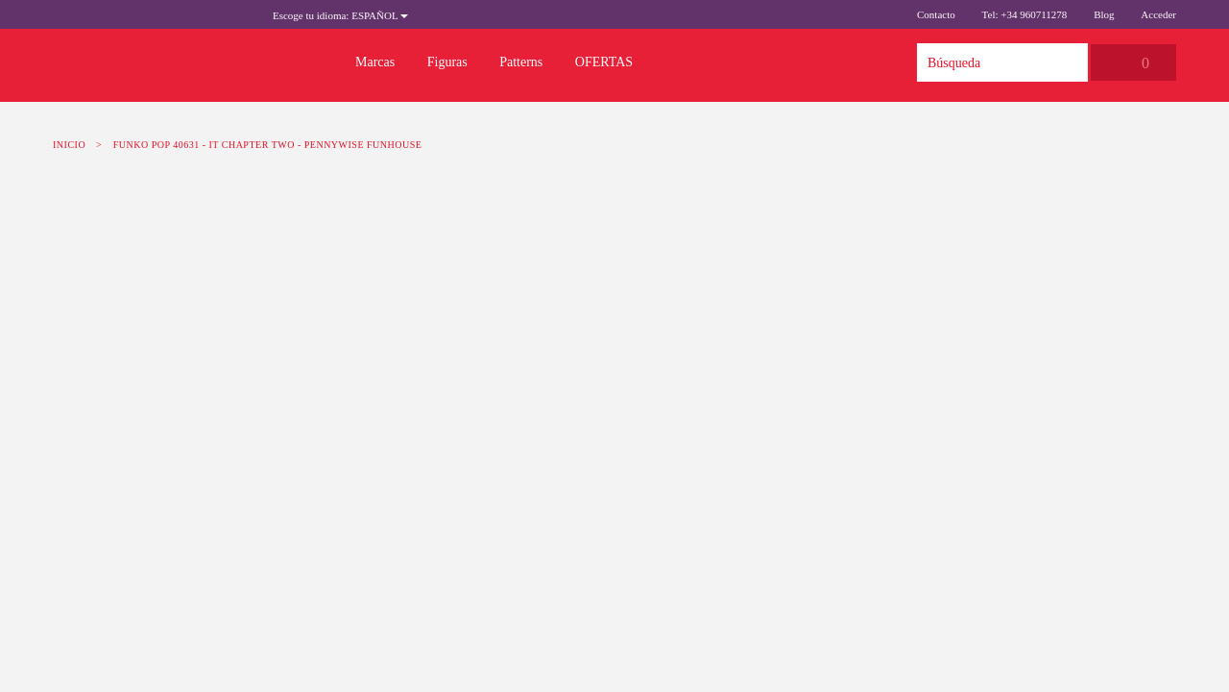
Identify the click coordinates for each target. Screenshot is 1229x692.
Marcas (375, 62)
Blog (1104, 14)
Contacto (936, 14)
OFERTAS (604, 62)
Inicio (69, 144)
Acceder (1158, 14)
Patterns (520, 62)
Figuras (447, 62)
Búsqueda (1068, 62)
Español (340, 15)
